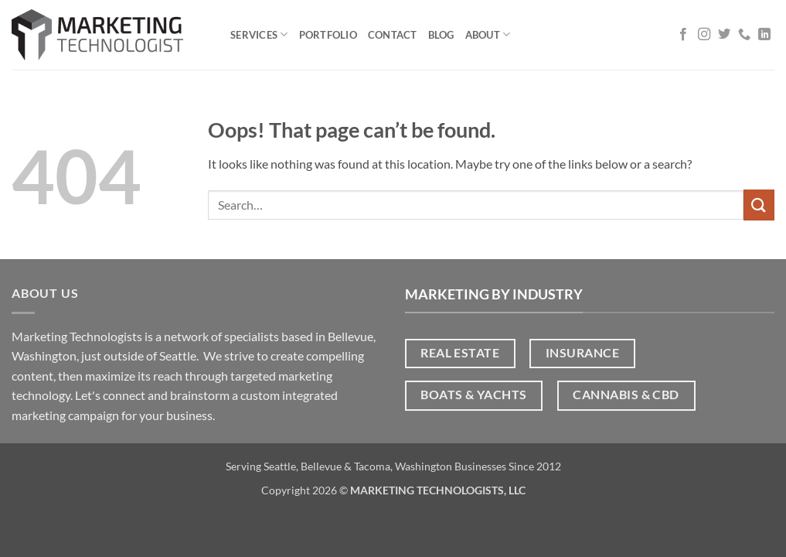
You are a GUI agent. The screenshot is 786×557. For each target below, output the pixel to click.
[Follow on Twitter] (724, 35)
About (488, 34)
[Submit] (758, 205)
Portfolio (328, 35)
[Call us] (744, 35)
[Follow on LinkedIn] (764, 35)
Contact (392, 35)
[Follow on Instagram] (704, 35)
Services (259, 34)
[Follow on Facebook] (683, 35)
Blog (441, 35)
